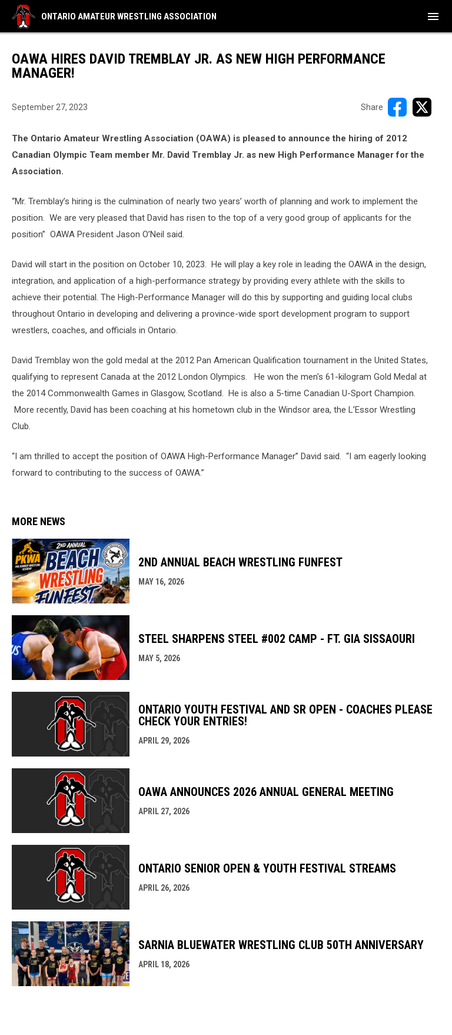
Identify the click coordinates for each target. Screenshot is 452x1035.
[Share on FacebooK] (397, 107)
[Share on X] (422, 107)
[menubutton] (433, 16)
